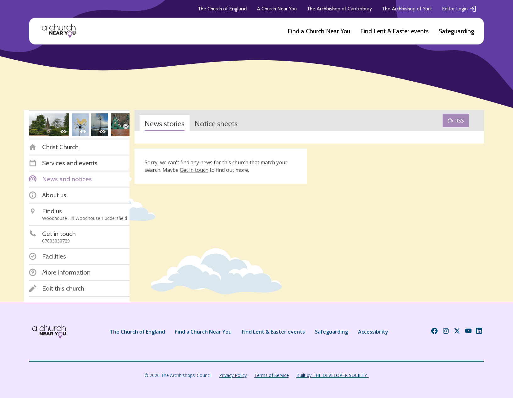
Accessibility (373, 331)
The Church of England (222, 9)
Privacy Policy (233, 375)
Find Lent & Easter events (394, 31)
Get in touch (194, 169)
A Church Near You (277, 9)
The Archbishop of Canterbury (339, 9)
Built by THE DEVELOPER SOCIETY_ (332, 375)
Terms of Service (271, 375)
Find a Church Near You (319, 31)
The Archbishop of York (407, 9)
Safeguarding (456, 31)
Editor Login (459, 9)
